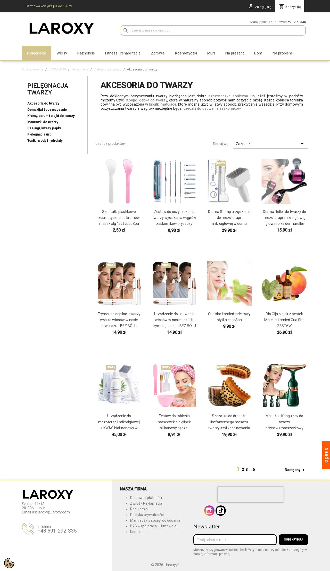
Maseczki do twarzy (42, 122)
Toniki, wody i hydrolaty (44, 140)
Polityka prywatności (147, 515)
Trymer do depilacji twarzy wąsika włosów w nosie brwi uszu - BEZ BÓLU (119, 320)
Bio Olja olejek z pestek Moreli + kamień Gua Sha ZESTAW (284, 320)
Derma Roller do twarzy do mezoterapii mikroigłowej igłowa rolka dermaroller (284, 218)
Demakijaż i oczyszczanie (47, 110)
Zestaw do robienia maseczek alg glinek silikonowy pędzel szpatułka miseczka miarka (174, 428)
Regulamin (139, 509)
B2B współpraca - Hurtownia (153, 526)
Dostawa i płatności (146, 498)
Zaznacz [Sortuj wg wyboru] (270, 144)
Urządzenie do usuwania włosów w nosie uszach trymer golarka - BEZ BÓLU (174, 320)
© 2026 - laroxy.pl (165, 565)
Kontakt (136, 532)
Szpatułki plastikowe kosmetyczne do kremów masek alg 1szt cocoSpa (119, 218)
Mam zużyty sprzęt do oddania (155, 520)
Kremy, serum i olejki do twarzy (51, 116)
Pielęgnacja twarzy (47, 89)
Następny (296, 470)
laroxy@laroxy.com (54, 512)
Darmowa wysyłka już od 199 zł (49, 6)
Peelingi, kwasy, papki (44, 128)
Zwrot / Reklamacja (146, 503)
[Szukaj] (213, 30)
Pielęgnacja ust (39, 134)
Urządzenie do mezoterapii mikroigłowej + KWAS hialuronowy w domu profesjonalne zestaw (119, 428)
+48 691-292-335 (57, 531)
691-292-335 (296, 22)
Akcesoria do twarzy (43, 103)
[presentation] (251, 494)
